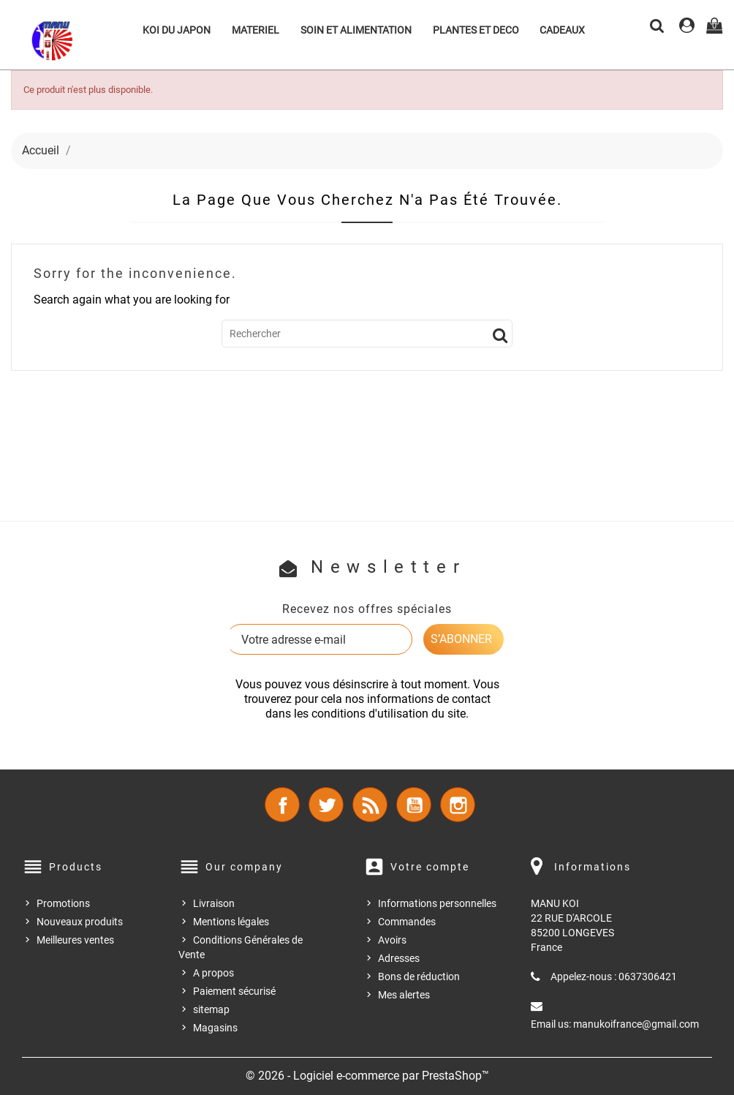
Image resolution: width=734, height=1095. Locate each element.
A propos (213, 973)
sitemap (211, 1009)
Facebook (282, 804)
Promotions (63, 903)
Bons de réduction (419, 976)
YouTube (414, 804)
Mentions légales (231, 921)
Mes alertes (404, 995)
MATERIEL (255, 30)
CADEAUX (562, 30)
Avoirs (392, 940)
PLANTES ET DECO (476, 30)
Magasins (215, 1028)
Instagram (457, 804)
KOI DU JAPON (177, 30)
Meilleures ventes (75, 940)
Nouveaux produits (80, 921)
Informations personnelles (437, 903)
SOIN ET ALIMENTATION (356, 30)
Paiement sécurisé (234, 991)
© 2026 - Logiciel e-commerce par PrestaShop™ (367, 1076)
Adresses (399, 958)
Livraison (214, 903)
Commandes (407, 921)
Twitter (326, 804)
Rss (370, 804)
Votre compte (429, 867)
